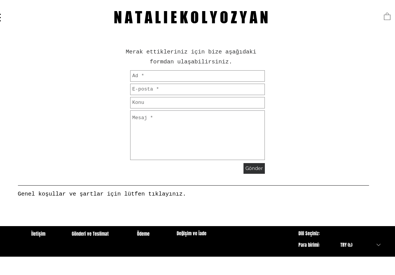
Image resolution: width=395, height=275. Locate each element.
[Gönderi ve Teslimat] (90, 233)
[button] (387, 16)
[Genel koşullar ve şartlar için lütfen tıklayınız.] (102, 194)
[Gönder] (254, 168)
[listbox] (360, 245)
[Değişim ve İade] (192, 233)
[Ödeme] (143, 233)
